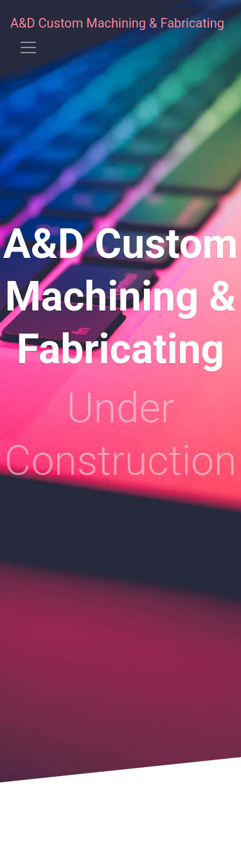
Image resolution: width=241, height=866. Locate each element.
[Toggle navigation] (28, 47)
